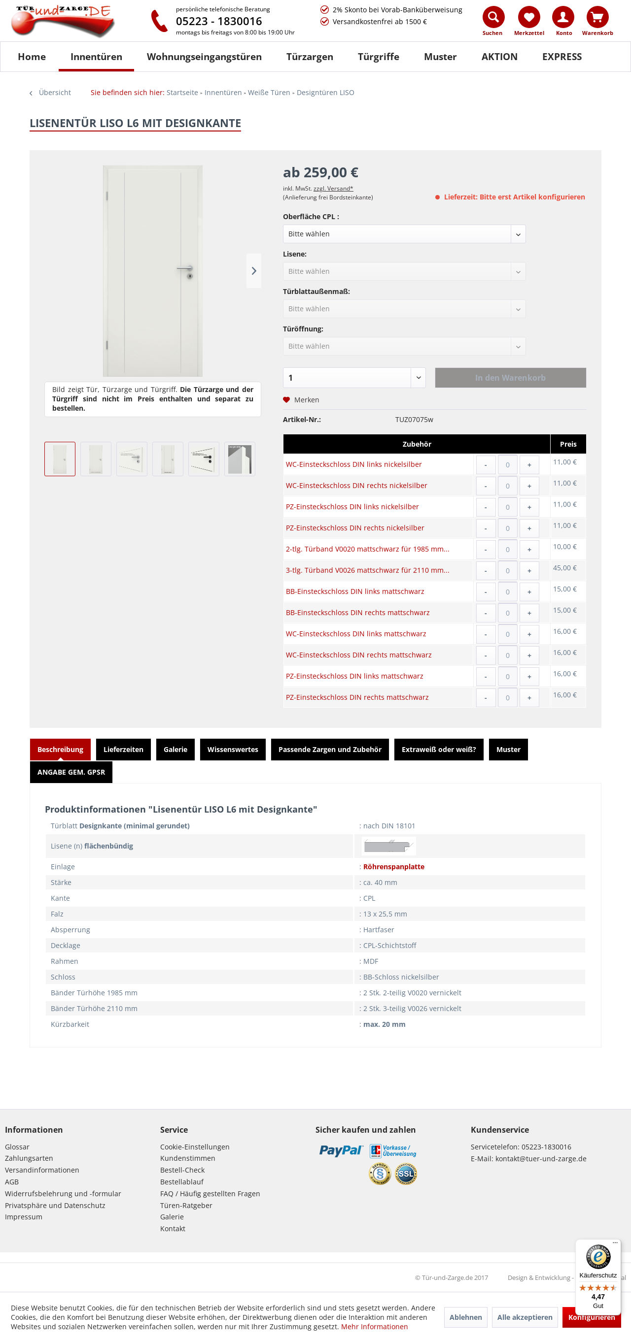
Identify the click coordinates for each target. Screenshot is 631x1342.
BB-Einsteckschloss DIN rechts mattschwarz (358, 612)
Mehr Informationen (374, 1326)
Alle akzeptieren (525, 1317)
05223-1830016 (546, 1146)
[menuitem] (494, 23)
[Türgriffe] (378, 56)
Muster (508, 749)
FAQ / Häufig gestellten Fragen (210, 1193)
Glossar (17, 1146)
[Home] (32, 56)
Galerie (175, 749)
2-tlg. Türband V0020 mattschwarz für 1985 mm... (368, 549)
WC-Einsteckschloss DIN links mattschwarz (356, 633)
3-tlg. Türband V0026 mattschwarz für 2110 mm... (368, 570)
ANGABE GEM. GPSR (71, 772)
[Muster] (440, 56)
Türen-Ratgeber (186, 1205)
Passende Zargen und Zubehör (330, 749)
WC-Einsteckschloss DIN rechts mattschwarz (359, 654)
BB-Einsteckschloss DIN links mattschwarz (355, 591)
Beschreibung (60, 749)
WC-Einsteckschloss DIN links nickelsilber (354, 464)
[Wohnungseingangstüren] (204, 56)
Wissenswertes (233, 749)
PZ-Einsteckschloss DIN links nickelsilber (352, 506)
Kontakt (172, 1228)
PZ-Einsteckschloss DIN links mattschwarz (354, 676)
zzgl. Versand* (333, 188)
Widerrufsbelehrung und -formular (63, 1193)
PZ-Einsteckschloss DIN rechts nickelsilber (355, 527)
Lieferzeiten (123, 749)
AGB (12, 1181)
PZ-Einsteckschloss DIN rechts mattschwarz (357, 697)
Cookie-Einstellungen (195, 1146)
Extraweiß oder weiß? (439, 749)
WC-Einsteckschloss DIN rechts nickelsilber (356, 485)
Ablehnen (466, 1317)
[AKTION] (499, 56)
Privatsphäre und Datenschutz (55, 1205)
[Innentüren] (96, 56)
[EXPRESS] (562, 56)
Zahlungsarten (29, 1158)
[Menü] (615, 1245)
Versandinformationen (42, 1170)
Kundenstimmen (187, 1158)
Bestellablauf (182, 1181)
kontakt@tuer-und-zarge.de (541, 1158)
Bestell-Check (182, 1170)
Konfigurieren (591, 1317)
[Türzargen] (310, 56)
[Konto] (563, 17)
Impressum (23, 1216)
